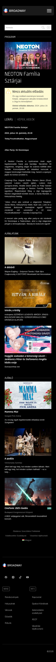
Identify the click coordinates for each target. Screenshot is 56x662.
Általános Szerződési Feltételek (26, 531)
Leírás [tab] (9, 119)
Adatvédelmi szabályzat (38, 611)
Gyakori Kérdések (40, 604)
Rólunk (8, 623)
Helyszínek (10, 604)
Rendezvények (12, 597)
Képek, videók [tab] (26, 119)
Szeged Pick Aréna (13, 416)
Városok (8, 610)
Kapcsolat (37, 597)
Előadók (8, 616)
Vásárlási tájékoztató (39, 536)
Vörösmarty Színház (13, 463)
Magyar (27, 540)
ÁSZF (34, 619)
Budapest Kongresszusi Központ (19, 512)
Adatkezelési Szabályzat (15, 536)
